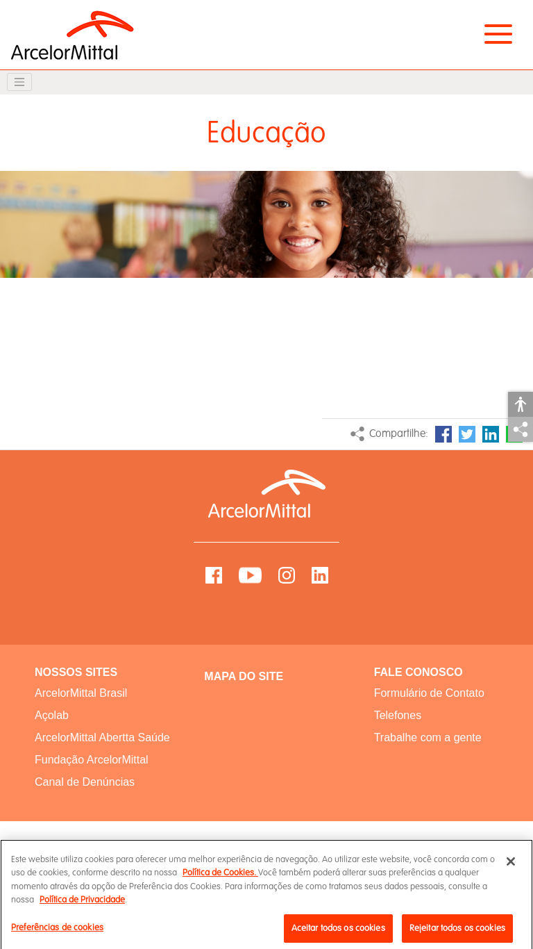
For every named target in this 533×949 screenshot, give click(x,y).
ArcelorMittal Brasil (81, 693)
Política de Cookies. (220, 880)
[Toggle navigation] (19, 82)
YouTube (250, 575)
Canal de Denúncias (85, 782)
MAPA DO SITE (243, 676)
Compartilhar (520, 429)
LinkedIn (490, 434)
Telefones (398, 715)
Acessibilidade (520, 404)
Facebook (443, 434)
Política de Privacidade (82, 907)
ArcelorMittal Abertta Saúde (102, 737)
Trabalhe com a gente (428, 737)
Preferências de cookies (57, 934)
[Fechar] (511, 868)
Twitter (467, 434)
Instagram (286, 575)
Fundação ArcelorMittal (92, 760)
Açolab (52, 715)
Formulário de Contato (429, 693)
